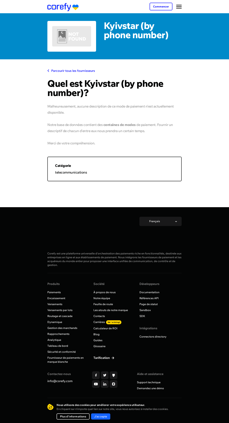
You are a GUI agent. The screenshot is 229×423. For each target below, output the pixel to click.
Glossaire (99, 346)
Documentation (149, 292)
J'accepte (100, 416)
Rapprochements (58, 334)
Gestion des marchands (62, 328)
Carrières (107, 322)
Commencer (161, 6)
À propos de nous (104, 292)
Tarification (102, 358)
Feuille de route (103, 304)
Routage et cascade (59, 316)
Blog (96, 334)
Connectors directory (152, 336)
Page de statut (148, 304)
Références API (149, 298)
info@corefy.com (59, 381)
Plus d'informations (73, 416)
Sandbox (145, 310)
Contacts (99, 316)
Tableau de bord (57, 346)
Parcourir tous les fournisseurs (71, 71)
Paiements (54, 292)
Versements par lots (59, 310)
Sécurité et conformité (61, 351)
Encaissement (56, 298)
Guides (97, 340)
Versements (54, 304)
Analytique (54, 340)
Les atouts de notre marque (110, 310)
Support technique (149, 382)
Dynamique (54, 322)
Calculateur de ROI (105, 328)
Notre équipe (101, 298)
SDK (142, 316)
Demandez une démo (150, 388)
